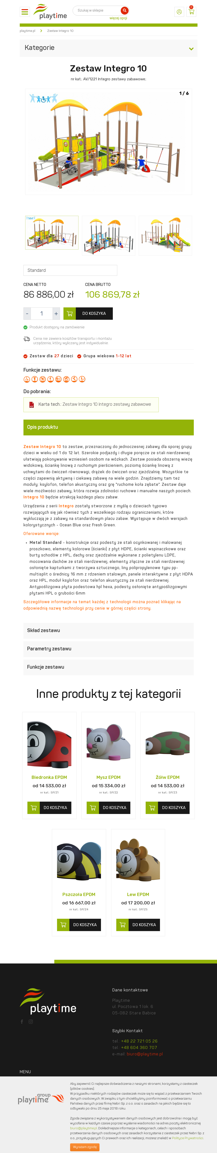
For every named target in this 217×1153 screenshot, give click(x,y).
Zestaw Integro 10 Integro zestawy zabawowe (95, 404)
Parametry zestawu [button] (108, 649)
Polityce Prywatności (187, 1138)
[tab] (108, 427)
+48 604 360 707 (139, 1048)
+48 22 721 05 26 (139, 1042)
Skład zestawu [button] (108, 631)
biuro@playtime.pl (145, 1054)
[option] (108, 143)
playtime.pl (27, 31)
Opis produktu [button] (108, 427)
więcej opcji (118, 18)
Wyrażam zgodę (85, 1147)
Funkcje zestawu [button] (108, 667)
